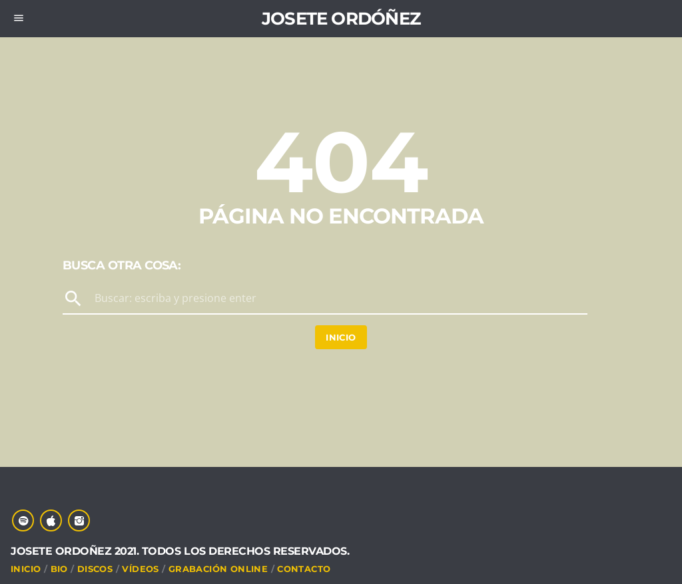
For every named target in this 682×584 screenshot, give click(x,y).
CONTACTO (303, 568)
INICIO (26, 568)
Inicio (341, 337)
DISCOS (95, 568)
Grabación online (218, 568)
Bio (59, 568)
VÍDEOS (140, 568)
